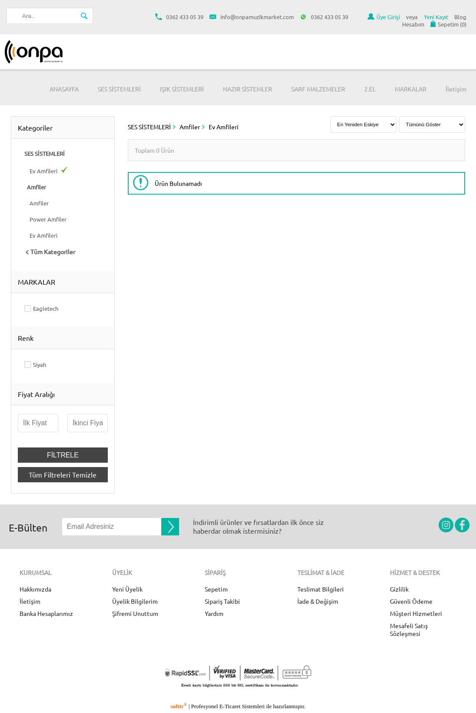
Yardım (214, 613)
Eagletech (45, 308)
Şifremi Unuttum (135, 613)
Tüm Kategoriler (49, 252)
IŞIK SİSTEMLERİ (182, 89)
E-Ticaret (230, 706)
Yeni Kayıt (436, 16)
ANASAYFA (64, 89)
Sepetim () (448, 24)
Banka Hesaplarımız (46, 613)
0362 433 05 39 (179, 16)
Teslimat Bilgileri (320, 589)
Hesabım (413, 24)
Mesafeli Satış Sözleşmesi (409, 629)
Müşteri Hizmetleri (416, 613)
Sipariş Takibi (222, 601)
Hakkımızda (35, 589)
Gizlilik (399, 589)
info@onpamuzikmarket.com (252, 16)
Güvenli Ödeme (411, 601)
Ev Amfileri (45, 171)
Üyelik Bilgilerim (135, 601)
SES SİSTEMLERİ (119, 89)
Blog (460, 16)
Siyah (39, 364)
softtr (178, 706)
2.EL (370, 89)
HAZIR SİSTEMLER (247, 89)
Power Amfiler (45, 219)
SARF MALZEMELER (318, 89)
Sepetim (216, 589)
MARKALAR (410, 89)
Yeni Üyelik (127, 589)
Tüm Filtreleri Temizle (63, 474)
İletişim (456, 89)
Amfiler (36, 203)
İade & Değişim (317, 601)
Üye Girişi (383, 16)
